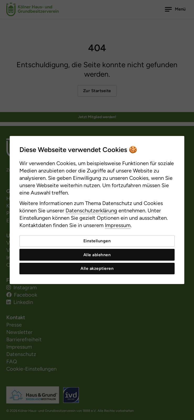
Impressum (118, 225)
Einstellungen (97, 240)
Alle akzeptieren (97, 268)
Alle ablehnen (97, 254)
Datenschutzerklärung (91, 210)
